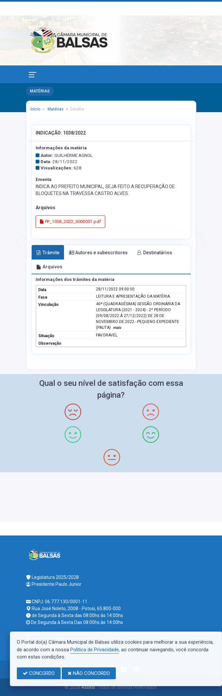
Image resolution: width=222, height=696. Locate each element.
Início (35, 109)
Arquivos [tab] (49, 266)
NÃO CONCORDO (89, 673)
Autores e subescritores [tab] (98, 252)
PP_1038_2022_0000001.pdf (70, 221)
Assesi (88, 687)
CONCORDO (39, 673)
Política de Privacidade (94, 650)
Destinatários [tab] (154, 252)
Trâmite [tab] (47, 252)
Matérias (55, 109)
